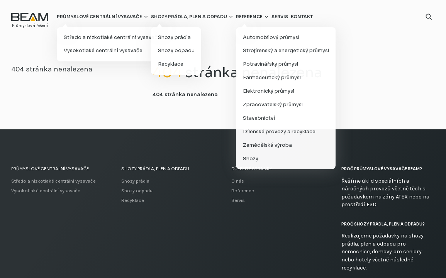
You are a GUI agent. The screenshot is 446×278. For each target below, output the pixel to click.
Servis (279, 16)
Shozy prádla (135, 181)
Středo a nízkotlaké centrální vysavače (53, 181)
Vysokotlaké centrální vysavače (45, 190)
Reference (249, 16)
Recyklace (132, 200)
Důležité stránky (251, 168)
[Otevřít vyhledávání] (428, 16)
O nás (237, 181)
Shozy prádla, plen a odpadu (189, 16)
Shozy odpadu (137, 190)
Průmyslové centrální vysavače (99, 16)
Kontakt (302, 16)
